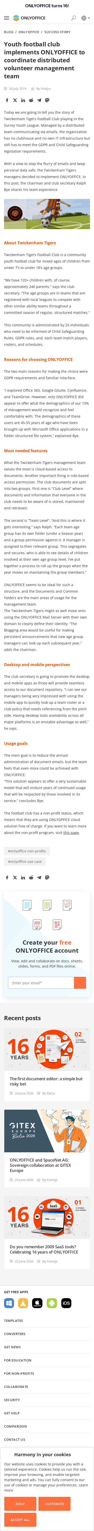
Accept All (20, 1520)
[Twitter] (15, 100)
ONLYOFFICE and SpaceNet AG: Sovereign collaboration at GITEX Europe (40, 1165)
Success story (57, 32)
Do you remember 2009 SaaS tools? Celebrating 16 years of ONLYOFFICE (44, 1249)
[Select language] (85, 18)
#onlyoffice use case (25, 861)
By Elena (48, 1093)
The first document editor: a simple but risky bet (46, 1081)
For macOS (37, 1303)
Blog (8, 32)
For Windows (9, 1303)
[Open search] (74, 18)
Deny (20, 1504)
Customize (54, 1504)
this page (71, 832)
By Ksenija (49, 1179)
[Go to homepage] (29, 18)
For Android (52, 1303)
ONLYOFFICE (29, 32)
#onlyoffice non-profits (27, 851)
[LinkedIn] (23, 100)
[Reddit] (31, 100)
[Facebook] (7, 100)
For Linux (23, 1303)
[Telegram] (39, 100)
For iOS (66, 1303)
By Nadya (43, 88)
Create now (80, 983)
